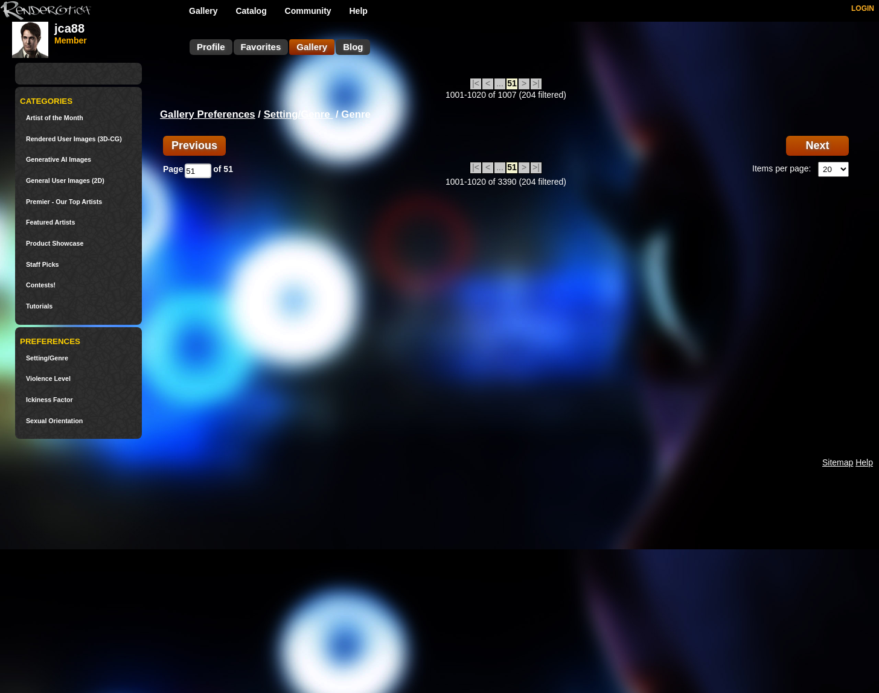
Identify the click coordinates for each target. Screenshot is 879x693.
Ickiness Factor (49, 400)
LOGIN (862, 8)
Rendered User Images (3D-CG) (74, 139)
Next (817, 145)
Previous (194, 145)
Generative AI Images (58, 159)
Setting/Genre (47, 358)
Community (308, 11)
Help (359, 11)
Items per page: (781, 168)
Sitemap (837, 462)
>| (536, 83)
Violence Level (48, 378)
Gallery (203, 11)
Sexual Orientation (54, 421)
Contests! (41, 285)
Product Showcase (54, 243)
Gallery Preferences (207, 114)
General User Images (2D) (65, 180)
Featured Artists (50, 222)
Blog (353, 47)
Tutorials (39, 306)
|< (475, 83)
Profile (211, 47)
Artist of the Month (54, 118)
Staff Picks (42, 264)
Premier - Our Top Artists (64, 202)
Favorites (261, 47)
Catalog (250, 11)
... (499, 83)
